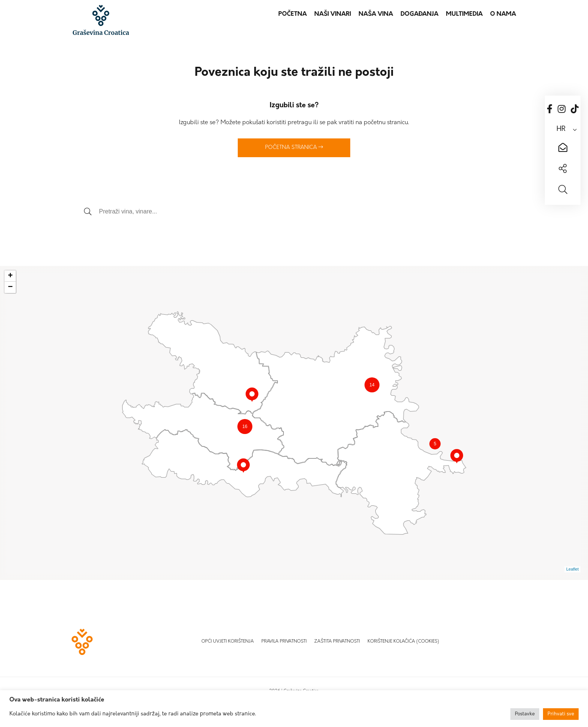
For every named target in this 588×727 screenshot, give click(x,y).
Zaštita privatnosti (337, 641)
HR (561, 129)
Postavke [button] (525, 714)
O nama (503, 14)
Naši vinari (332, 14)
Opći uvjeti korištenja (227, 641)
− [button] (10, 287)
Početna (292, 14)
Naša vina (375, 14)
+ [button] (10, 276)
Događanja (419, 14)
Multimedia (464, 14)
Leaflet (572, 569)
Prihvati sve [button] (561, 714)
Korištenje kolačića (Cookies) (403, 641)
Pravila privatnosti (284, 641)
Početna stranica (294, 147)
